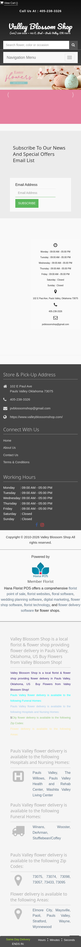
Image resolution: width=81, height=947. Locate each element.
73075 (37, 876)
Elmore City (42, 910)
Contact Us (10, 455)
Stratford (39, 921)
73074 (51, 876)
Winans (38, 827)
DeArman (40, 832)
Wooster (63, 827)
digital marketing (56, 599)
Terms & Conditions (16, 462)
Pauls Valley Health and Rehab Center (52, 783)
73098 (65, 876)
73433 (49, 882)
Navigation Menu (21, 57)
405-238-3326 (51, 11)
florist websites (38, 594)
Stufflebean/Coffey (47, 838)
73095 (60, 882)
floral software (62, 594)
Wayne (64, 921)
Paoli (36, 915)
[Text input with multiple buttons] (36, 45)
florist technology (37, 605)
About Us (9, 447)
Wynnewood (42, 927)
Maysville (63, 910)
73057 (37, 882)
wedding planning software (21, 599)
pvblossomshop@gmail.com (30, 408)
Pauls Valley (45, 773)
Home (7, 440)
